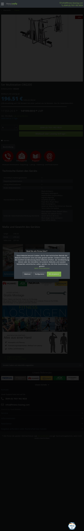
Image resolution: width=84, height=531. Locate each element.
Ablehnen (27, 274)
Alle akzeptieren (54, 274)
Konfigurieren (39, 274)
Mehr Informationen (42, 268)
